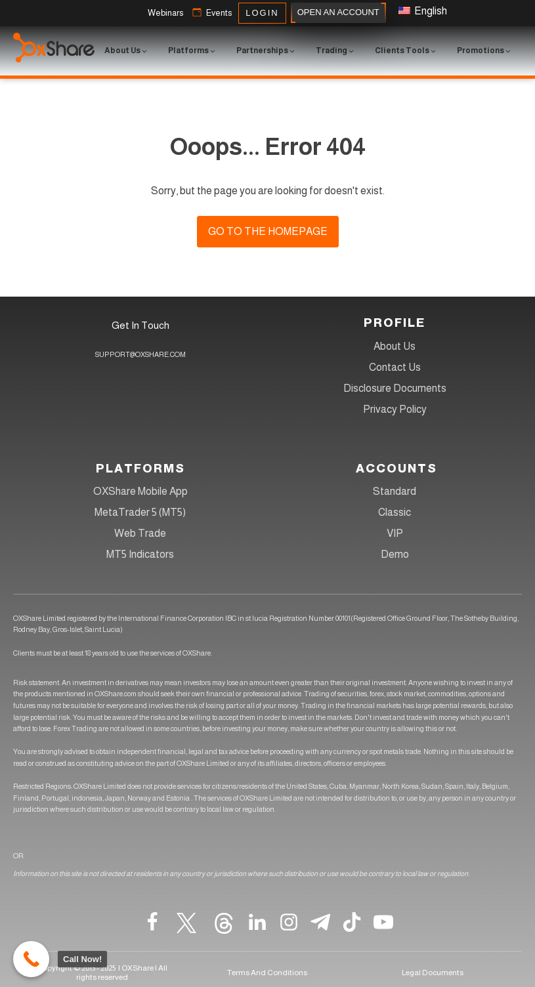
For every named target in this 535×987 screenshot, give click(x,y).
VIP (395, 533)
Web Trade (140, 533)
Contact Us (395, 367)
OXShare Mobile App (140, 491)
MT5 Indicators (140, 554)
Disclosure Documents (394, 388)
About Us (395, 346)
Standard (394, 491)
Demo (395, 554)
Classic (394, 512)
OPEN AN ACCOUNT (338, 13)
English (422, 10)
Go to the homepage (268, 231)
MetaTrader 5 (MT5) (140, 512)
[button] (165, 13)
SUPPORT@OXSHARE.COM (140, 354)
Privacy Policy (395, 409)
